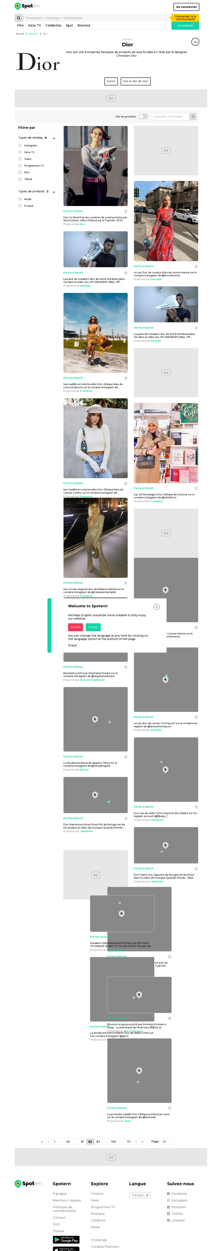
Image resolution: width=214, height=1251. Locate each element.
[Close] (157, 607)
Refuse (76, 627)
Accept (93, 627)
